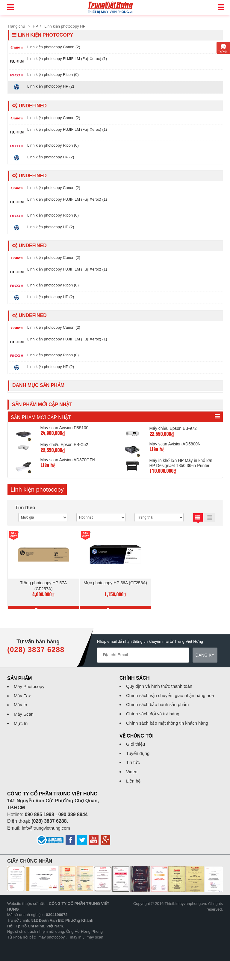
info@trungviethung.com (48, 825)
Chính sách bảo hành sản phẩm (160, 702)
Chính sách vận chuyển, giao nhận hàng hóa (173, 693)
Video (132, 769)
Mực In (21, 721)
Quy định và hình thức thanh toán (161, 684)
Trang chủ (16, 26)
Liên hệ (134, 778)
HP (35, 26)
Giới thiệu (136, 741)
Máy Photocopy (30, 684)
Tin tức (133, 760)
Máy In (21, 702)
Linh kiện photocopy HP (64, 26)
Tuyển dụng (139, 751)
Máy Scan (24, 711)
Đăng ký (205, 653)
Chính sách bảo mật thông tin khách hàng (170, 720)
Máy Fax (23, 693)
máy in (75, 935)
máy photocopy (51, 935)
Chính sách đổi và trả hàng (155, 711)
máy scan (95, 935)
